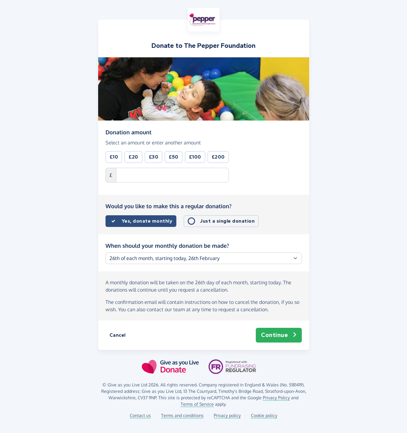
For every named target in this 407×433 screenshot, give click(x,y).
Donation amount (129, 132)
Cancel (117, 335)
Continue (279, 335)
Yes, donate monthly (147, 221)
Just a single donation (227, 221)
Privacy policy (227, 415)
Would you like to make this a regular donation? (169, 206)
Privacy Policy (276, 397)
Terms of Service (197, 404)
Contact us (140, 415)
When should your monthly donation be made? (167, 245)
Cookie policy (264, 415)
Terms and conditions (182, 415)
